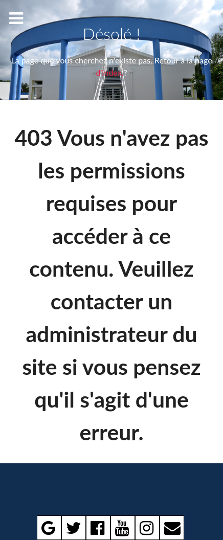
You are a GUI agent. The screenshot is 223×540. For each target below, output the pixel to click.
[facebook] (98, 527)
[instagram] (147, 527)
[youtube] (122, 527)
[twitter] (73, 527)
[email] (172, 527)
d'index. (109, 72)
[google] (49, 527)
